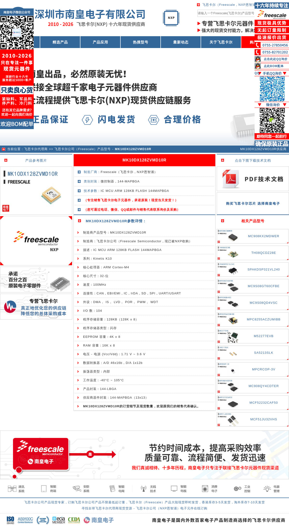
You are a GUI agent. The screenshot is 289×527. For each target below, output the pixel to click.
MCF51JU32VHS (263, 419)
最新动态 (181, 42)
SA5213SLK (263, 352)
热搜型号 (140, 42)
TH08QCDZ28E (263, 253)
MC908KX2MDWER (263, 236)
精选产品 (60, 42)
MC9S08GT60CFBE (264, 286)
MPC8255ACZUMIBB (264, 319)
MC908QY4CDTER (264, 386)
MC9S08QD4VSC (264, 303)
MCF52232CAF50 (264, 402)
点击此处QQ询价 (276, 59)
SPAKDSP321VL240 (264, 269)
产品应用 (100, 42)
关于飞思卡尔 (221, 42)
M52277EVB (264, 336)
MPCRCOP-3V (264, 369)
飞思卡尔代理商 (36, 149)
